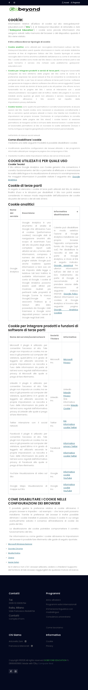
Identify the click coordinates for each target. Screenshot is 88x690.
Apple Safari (13, 562)
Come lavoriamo (54, 627)
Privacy (49, 646)
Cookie (49, 641)
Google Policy (71, 293)
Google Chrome (15, 548)
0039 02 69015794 (17, 602)
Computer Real (45, 663)
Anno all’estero (53, 600)
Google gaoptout (63, 265)
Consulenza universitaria (58, 616)
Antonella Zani (16, 641)
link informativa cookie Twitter (70, 424)
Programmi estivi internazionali (61, 604)
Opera (11, 557)
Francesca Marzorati (19, 646)
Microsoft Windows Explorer (20, 544)
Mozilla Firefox (14, 553)
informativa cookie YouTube (69, 475)
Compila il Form (16, 617)
